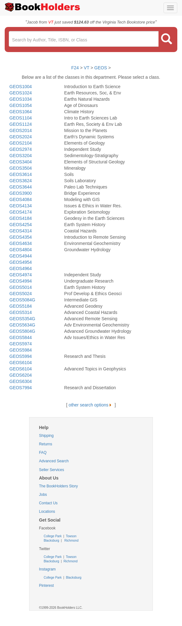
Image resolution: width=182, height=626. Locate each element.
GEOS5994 (20, 356)
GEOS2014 (20, 130)
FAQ (42, 452)
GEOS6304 (20, 381)
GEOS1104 (20, 117)
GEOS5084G (22, 299)
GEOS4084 (20, 199)
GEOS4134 (20, 205)
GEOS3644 (20, 186)
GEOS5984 (20, 350)
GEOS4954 (20, 262)
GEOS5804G (22, 331)
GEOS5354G (22, 318)
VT (87, 67)
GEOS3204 (20, 155)
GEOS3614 (20, 174)
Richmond (71, 540)
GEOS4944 (20, 255)
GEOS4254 (20, 224)
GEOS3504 (20, 168)
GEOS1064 (20, 111)
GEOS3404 (20, 161)
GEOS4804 (20, 249)
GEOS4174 (20, 212)
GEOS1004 (20, 86)
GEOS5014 (20, 287)
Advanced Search (54, 461)
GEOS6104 (20, 362)
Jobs (43, 494)
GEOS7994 (20, 387)
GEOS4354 (20, 237)
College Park (53, 536)
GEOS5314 (20, 312)
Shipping (46, 435)
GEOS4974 (20, 274)
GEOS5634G (22, 324)
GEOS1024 (20, 92)
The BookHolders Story (58, 486)
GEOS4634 (20, 243)
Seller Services (51, 470)
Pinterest (46, 585)
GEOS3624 (20, 180)
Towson (71, 536)
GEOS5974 (20, 343)
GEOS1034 (20, 99)
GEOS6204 (20, 375)
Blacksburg (51, 540)
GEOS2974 (20, 149)
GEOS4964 (20, 268)
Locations (47, 511)
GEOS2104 (20, 143)
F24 (75, 67)
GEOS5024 (20, 293)
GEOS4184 (20, 218)
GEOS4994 (20, 281)
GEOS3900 (20, 193)
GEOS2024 (20, 136)
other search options (91, 404)
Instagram (47, 569)
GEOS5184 (20, 306)
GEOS (100, 67)
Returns (45, 444)
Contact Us (48, 503)
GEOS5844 (20, 337)
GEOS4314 (20, 230)
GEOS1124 (20, 124)
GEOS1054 (20, 105)
